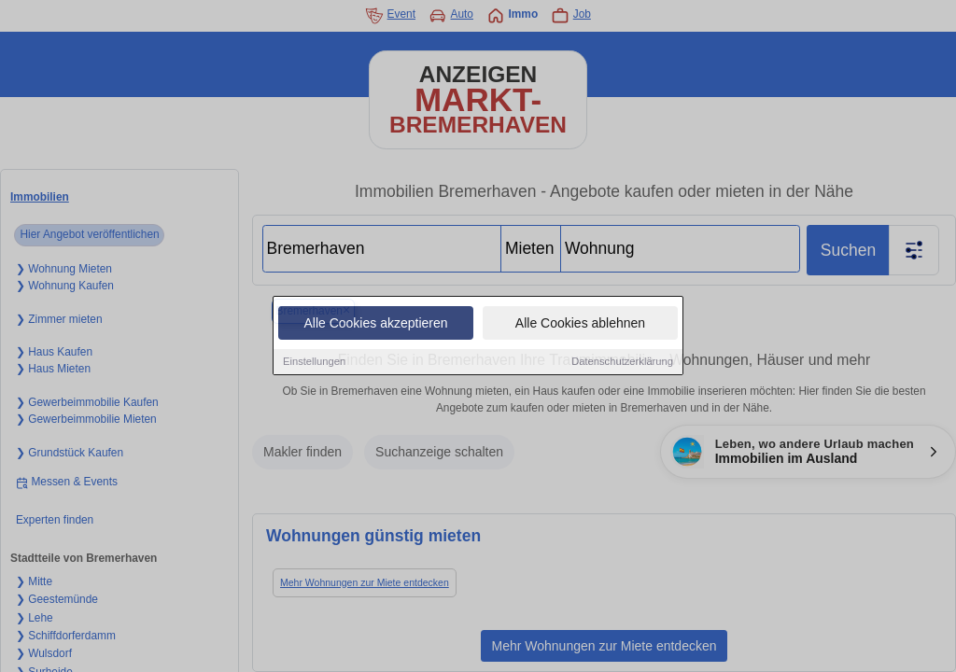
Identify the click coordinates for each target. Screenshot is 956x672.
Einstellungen (314, 362)
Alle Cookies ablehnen (580, 323)
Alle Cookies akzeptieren (375, 323)
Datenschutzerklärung (622, 362)
